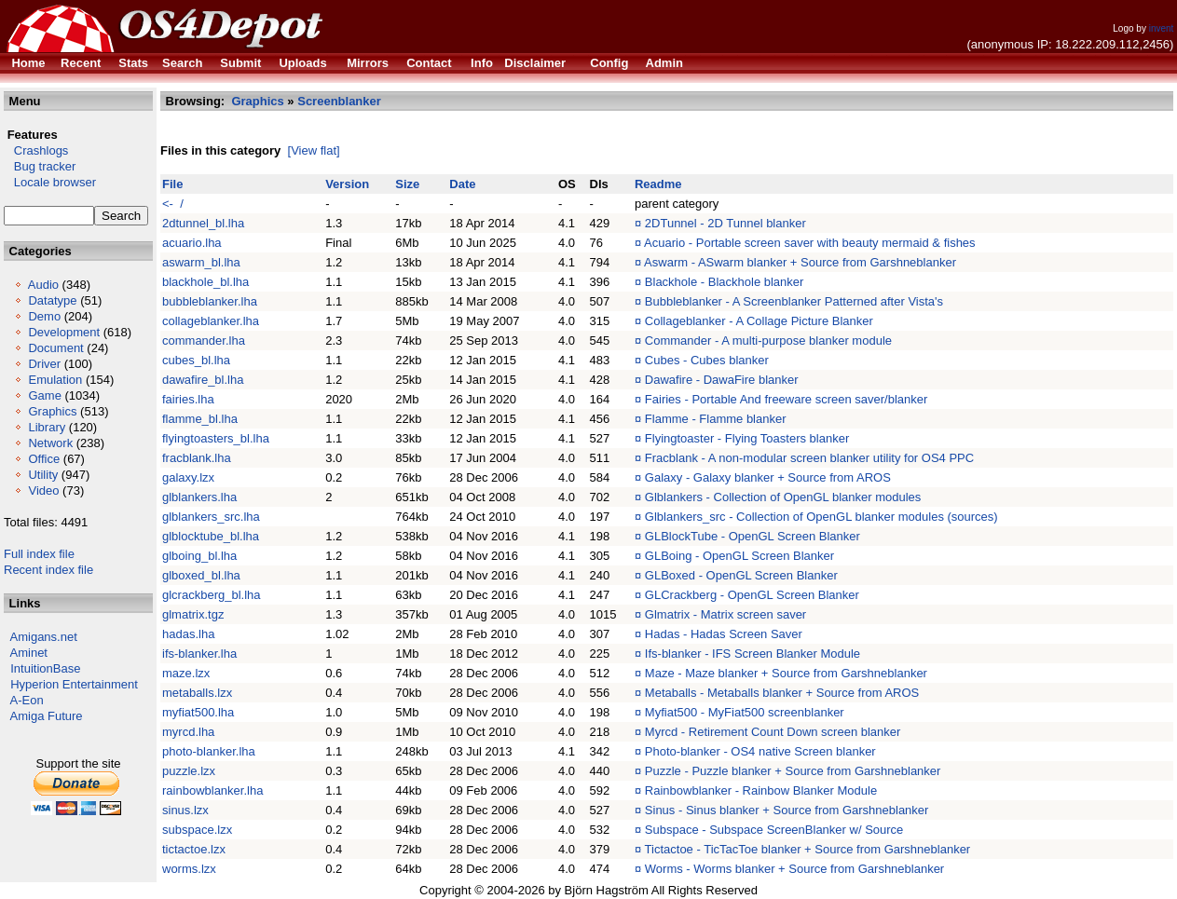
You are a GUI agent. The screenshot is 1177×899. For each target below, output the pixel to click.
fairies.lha (188, 399)
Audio (43, 285)
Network (50, 443)
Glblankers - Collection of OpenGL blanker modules (783, 497)
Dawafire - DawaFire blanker (722, 380)
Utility (43, 475)
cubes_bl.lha (196, 360)
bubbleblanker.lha (209, 301)
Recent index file (48, 570)
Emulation (55, 380)
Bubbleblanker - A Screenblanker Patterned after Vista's (794, 301)
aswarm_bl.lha (201, 262)
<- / (173, 204)
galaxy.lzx (188, 477)
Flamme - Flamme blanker (716, 419)
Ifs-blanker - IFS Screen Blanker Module (752, 654)
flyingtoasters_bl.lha (215, 438)
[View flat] (314, 150)
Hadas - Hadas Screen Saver (723, 634)
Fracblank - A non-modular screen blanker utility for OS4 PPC (809, 458)
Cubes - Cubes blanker (707, 360)
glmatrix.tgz (193, 614)
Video (43, 490)
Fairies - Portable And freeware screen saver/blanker (786, 399)
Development (64, 332)
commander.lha (203, 340)
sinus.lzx (185, 810)
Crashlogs (36, 150)
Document (55, 348)
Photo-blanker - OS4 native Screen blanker (760, 751)
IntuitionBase (45, 668)
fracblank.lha (196, 458)
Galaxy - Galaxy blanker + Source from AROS (768, 477)
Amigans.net (43, 637)
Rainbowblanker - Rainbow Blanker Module (761, 790)
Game (44, 395)
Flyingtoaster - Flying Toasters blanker (747, 438)
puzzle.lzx (188, 771)
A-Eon (27, 700)
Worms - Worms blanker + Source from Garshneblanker (794, 869)
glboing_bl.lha (199, 556)
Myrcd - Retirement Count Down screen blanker (773, 732)
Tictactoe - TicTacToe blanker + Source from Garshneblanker (808, 849)
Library (46, 427)
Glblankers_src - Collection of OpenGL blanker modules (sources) (821, 517)
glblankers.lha (199, 497)
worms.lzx (189, 869)
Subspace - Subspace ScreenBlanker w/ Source (774, 830)
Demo (44, 316)
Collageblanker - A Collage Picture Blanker (759, 321)
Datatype (52, 300)
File (172, 184)
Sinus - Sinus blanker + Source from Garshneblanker (787, 810)
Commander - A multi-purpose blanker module (768, 340)
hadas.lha (188, 634)
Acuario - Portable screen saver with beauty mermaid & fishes (810, 243)
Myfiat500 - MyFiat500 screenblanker (744, 712)
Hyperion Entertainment (74, 684)
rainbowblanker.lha (212, 790)
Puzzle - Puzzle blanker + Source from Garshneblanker (793, 771)
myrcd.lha (188, 732)
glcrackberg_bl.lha (211, 595)
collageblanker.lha (210, 321)
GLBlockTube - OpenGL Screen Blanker (752, 536)
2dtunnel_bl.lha (203, 223)
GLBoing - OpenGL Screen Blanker (739, 556)
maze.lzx (186, 673)
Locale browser (50, 182)
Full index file (39, 554)
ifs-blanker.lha (199, 654)
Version (347, 184)
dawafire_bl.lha (202, 380)
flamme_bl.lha (200, 419)
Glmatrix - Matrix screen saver (725, 614)
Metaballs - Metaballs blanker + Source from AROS (782, 693)
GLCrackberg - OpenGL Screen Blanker (752, 595)
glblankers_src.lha (211, 517)
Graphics (52, 411)
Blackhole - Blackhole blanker (724, 282)
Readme (658, 184)
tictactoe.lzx (194, 849)
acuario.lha (192, 243)
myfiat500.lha (198, 712)
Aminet (29, 653)
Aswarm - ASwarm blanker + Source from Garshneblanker (800, 262)
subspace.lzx (197, 830)
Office (44, 459)
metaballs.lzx (197, 693)
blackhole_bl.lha (205, 282)
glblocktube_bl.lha (210, 536)
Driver (44, 364)
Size (407, 184)
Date (462, 184)
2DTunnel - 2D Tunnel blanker (725, 223)
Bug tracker (39, 166)
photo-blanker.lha (208, 751)
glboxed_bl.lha (201, 575)
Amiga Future (46, 716)
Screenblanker (339, 101)
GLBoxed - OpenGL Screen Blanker (741, 575)
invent (1161, 28)
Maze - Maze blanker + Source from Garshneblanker (786, 673)
